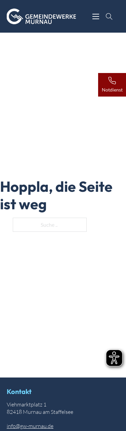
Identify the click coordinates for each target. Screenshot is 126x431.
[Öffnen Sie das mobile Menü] (95, 16)
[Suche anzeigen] (109, 16)
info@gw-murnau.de (30, 426)
